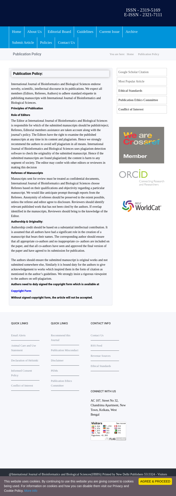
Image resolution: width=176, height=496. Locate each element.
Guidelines (85, 32)
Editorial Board (59, 32)
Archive (131, 32)
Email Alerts (18, 335)
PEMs (54, 370)
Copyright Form (21, 291)
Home (16, 32)
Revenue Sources (101, 355)
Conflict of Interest (130, 109)
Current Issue (109, 32)
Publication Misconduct (64, 350)
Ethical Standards (130, 90)
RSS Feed (96, 345)
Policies (46, 42)
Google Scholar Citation (133, 72)
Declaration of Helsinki (24, 360)
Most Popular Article (131, 81)
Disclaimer (57, 360)
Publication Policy (148, 54)
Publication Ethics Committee (138, 100)
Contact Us (66, 42)
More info (30, 490)
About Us (34, 32)
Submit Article (23, 42)
